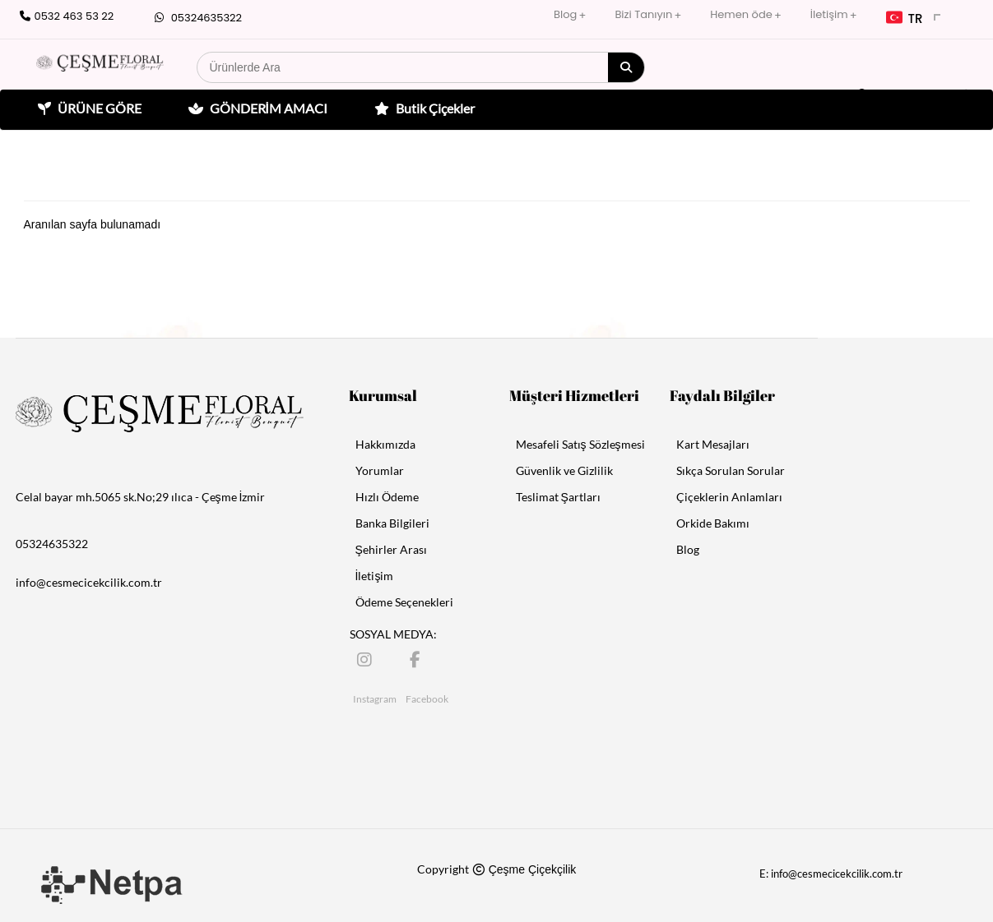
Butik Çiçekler (422, 108)
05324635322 (196, 17)
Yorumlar (379, 470)
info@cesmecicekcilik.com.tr (89, 582)
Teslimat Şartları (558, 497)
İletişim (829, 14)
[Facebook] (418, 659)
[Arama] (626, 67)
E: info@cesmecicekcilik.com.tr (831, 873)
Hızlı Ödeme (387, 497)
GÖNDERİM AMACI (255, 108)
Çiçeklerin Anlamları (729, 497)
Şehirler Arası (391, 549)
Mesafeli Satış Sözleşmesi (580, 444)
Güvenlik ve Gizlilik (564, 470)
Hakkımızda (385, 444)
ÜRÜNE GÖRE (88, 108)
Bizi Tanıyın (643, 14)
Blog (565, 14)
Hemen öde (741, 14)
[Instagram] (365, 659)
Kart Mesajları (712, 444)
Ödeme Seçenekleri (404, 602)
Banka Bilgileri (392, 523)
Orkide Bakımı (712, 523)
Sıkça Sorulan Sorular (730, 470)
